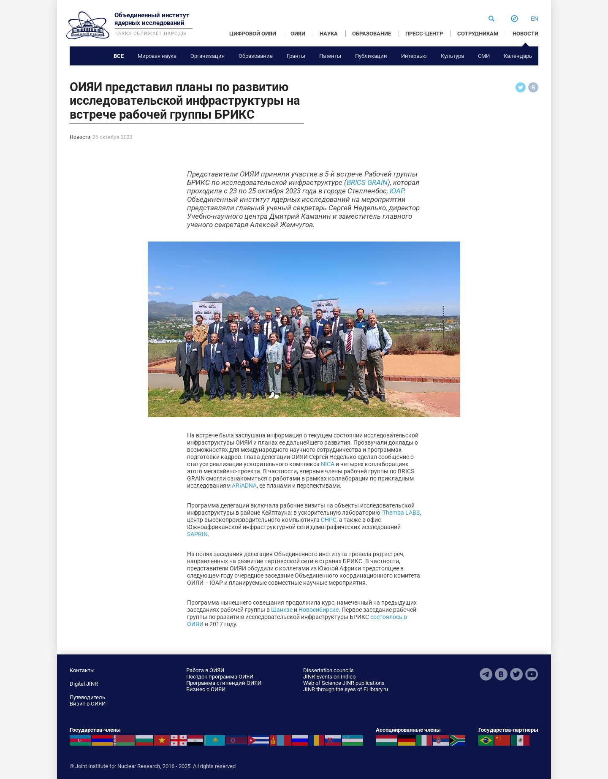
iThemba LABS (400, 512)
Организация (207, 56)
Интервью (414, 56)
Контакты (82, 670)
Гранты (296, 56)
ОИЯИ (297, 33)
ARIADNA (244, 485)
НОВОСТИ (525, 33)
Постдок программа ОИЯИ (219, 676)
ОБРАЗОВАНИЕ (371, 33)
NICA (327, 464)
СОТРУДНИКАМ (477, 33)
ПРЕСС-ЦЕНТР (424, 33)
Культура (452, 56)
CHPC (329, 519)
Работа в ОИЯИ (205, 670)
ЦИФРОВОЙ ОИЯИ (252, 33)
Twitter (516, 674)
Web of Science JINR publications (344, 683)
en (534, 18)
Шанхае (282, 609)
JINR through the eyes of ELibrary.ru (345, 689)
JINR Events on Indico (329, 676)
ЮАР (397, 191)
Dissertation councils (328, 670)
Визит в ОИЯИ (88, 703)
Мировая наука (157, 56)
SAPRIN (197, 534)
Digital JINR (84, 684)
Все (119, 56)
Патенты (330, 56)
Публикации (371, 56)
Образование (256, 56)
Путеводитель (87, 697)
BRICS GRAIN (367, 182)
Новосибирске (319, 609)
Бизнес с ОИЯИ (205, 689)
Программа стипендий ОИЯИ (223, 683)
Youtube (531, 674)
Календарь (518, 56)
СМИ (484, 56)
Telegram (486, 674)
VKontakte (501, 674)
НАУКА (329, 33)
